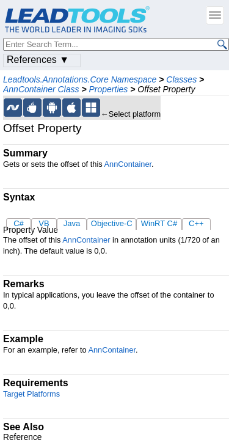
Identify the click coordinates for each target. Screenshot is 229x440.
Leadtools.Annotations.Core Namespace (79, 79)
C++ (196, 223)
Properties (108, 89)
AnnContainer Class (41, 89)
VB (43, 223)
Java (72, 223)
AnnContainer (128, 164)
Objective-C (112, 223)
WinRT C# (159, 223)
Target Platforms (31, 393)
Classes (181, 79)
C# (18, 223)
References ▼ (38, 59)
